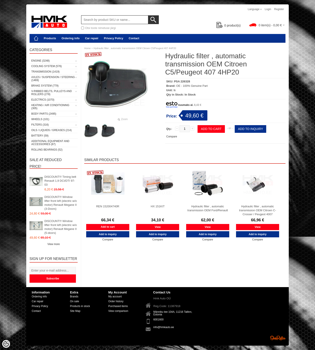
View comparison (118, 311)
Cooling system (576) (46, 66)
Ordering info (70, 38)
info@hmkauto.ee (163, 327)
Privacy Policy (113, 38)
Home (87, 48)
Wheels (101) (40, 119)
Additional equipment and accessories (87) (50, 143)
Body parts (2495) (43, 113)
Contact (134, 38)
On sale (74, 301)
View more (53, 244)
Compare (171, 136)
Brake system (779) (45, 85)
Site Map (75, 311)
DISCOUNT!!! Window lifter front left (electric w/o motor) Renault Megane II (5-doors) (60, 227)
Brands (74, 296)
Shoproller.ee (277, 338)
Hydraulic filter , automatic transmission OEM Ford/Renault (207, 208)
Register (279, 9)
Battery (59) (40, 135)
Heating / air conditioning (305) (50, 107)
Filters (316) (40, 124)
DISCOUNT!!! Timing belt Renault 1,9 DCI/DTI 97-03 (60, 180)
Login (268, 9)
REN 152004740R (107, 206)
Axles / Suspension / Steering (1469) (53, 79)
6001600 (158, 319)
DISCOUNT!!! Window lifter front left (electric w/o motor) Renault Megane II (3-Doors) (60, 202)
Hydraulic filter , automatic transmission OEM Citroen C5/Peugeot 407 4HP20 (135, 48)
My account (115, 296)
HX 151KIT (158, 206)
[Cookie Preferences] (6, 344)
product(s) (228, 25)
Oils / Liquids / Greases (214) (51, 130)
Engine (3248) (40, 60)
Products (50, 38)
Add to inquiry (250, 129)
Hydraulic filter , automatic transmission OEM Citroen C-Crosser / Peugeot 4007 (257, 210)
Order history (115, 301)
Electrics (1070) (42, 99)
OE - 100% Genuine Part (192, 85)
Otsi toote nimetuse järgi (100, 28)
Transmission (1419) (45, 71)
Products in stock (80, 306)
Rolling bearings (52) (47, 149)
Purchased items (118, 306)
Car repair (91, 38)
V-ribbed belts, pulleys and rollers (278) (51, 93)
